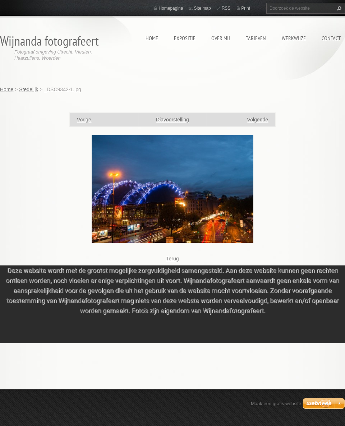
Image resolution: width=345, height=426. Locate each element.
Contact (331, 38)
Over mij (220, 38)
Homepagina (170, 8)
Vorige (84, 119)
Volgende (257, 119)
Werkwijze (294, 38)
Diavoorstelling (172, 119)
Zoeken (338, 8)
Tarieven (256, 38)
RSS (226, 8)
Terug (172, 258)
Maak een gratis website (276, 403)
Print (245, 8)
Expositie (185, 38)
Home (152, 38)
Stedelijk (28, 89)
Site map (202, 8)
